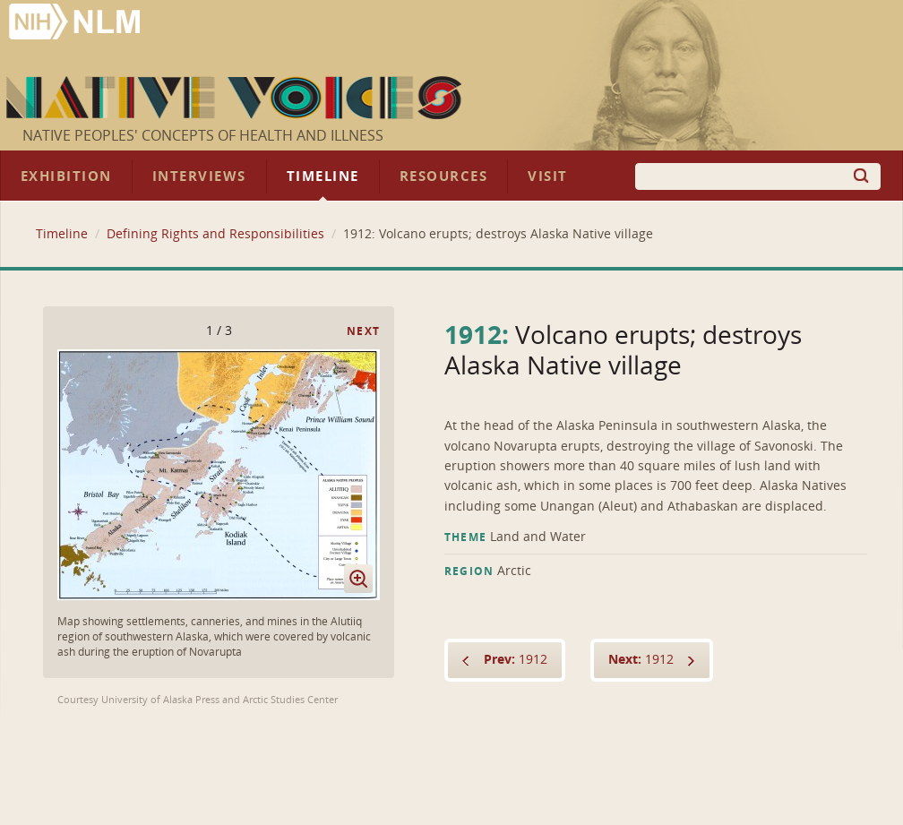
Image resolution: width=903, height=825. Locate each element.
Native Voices (236, 97)
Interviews (199, 176)
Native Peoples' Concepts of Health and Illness (202, 135)
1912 (515, 659)
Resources (443, 176)
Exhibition (66, 176)
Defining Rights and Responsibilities (215, 234)
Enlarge (358, 578)
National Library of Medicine (76, 24)
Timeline (323, 176)
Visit (548, 176)
